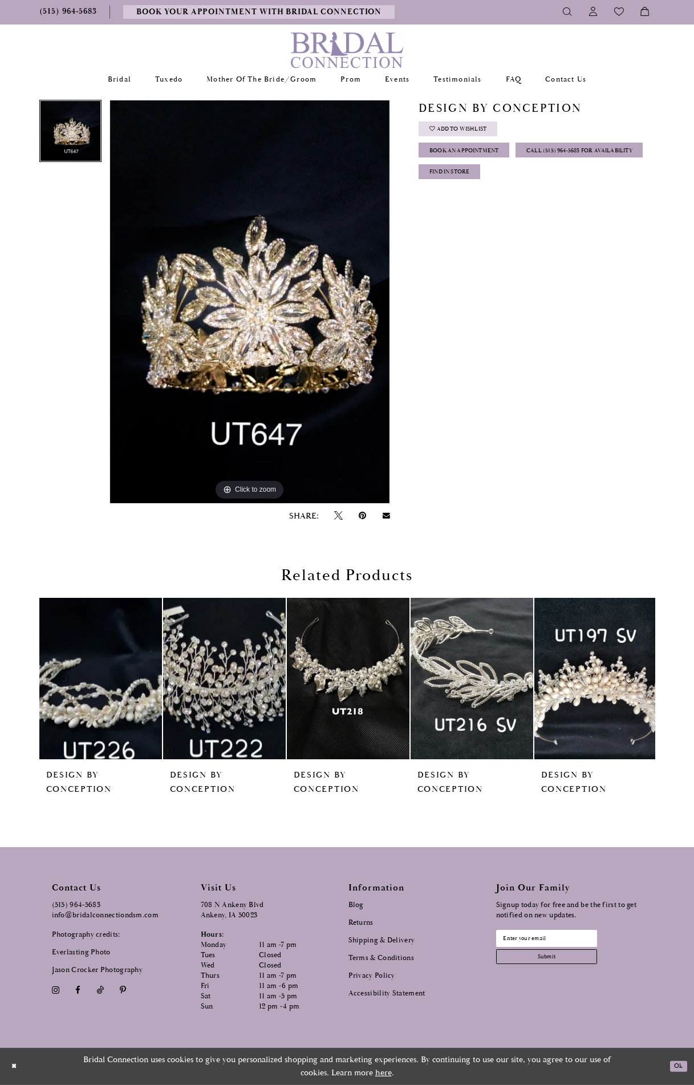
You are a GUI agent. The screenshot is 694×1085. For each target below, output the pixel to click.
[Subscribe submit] (564, 965)
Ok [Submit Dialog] (675, 1066)
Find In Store (460, 220)
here (383, 1072)
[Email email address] (564, 941)
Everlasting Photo (81, 952)
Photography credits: (86, 935)
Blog (356, 905)
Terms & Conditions (381, 958)
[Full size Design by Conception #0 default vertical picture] (249, 301)
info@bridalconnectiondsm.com (105, 915)
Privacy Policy (371, 976)
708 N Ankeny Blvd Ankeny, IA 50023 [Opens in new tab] (232, 910)
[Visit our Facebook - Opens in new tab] (78, 990)
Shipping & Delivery (381, 940)
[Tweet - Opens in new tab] (338, 516)
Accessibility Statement (386, 993)
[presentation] (100, 678)
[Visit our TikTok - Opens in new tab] (100, 990)
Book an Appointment (479, 163)
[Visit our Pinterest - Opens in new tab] (122, 990)
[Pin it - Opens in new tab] (363, 516)
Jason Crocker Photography (97, 970)
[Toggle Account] (593, 12)
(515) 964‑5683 (76, 905)
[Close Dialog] (16, 1066)
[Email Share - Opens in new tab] (386, 515)
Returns (361, 923)
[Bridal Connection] (347, 49)
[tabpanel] (70, 135)
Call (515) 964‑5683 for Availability (501, 191)
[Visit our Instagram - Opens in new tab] (56, 990)
